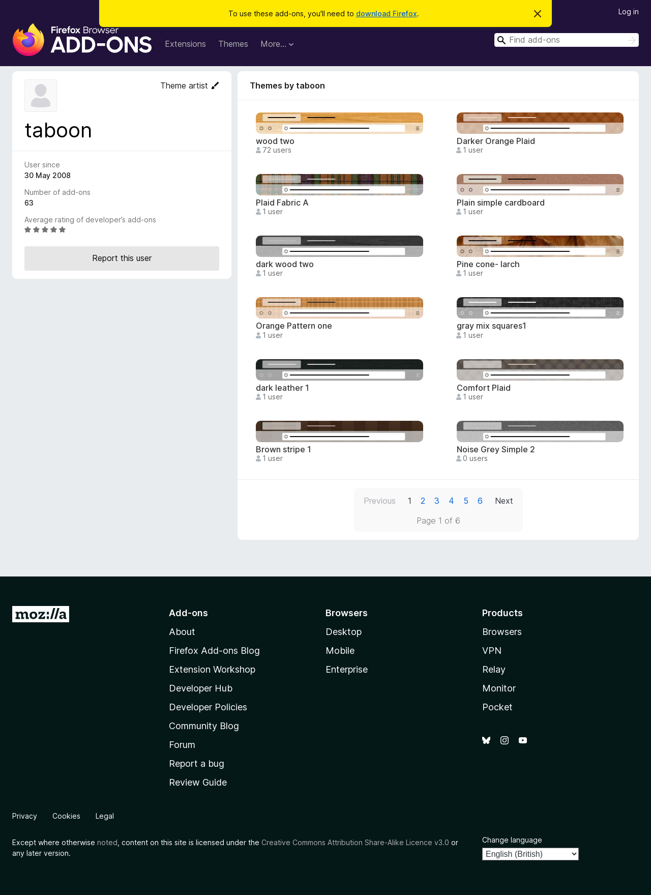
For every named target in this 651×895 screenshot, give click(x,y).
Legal (105, 816)
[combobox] (566, 40)
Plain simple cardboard (501, 203)
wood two (275, 141)
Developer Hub (200, 688)
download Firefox (386, 13)
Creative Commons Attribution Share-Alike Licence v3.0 (355, 842)
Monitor (499, 688)
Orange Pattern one (294, 326)
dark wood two (285, 264)
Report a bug (196, 763)
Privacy (24, 816)
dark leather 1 (282, 388)
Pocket (497, 707)
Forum (182, 744)
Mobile (340, 650)
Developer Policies (208, 707)
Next (504, 501)
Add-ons (188, 613)
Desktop (344, 631)
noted (107, 842)
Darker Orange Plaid (496, 141)
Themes (233, 44)
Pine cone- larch (488, 264)
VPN (491, 650)
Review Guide (198, 782)
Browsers (502, 631)
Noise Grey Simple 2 (496, 449)
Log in (628, 11)
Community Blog (204, 725)
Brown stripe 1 (283, 449)
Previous (380, 501)
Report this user (122, 258)
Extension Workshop (212, 669)
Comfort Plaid (484, 388)
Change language (512, 839)
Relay (494, 669)
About (182, 631)
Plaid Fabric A (282, 203)
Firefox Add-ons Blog (214, 650)
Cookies (66, 816)
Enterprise (347, 669)
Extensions (185, 44)
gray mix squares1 (491, 326)
